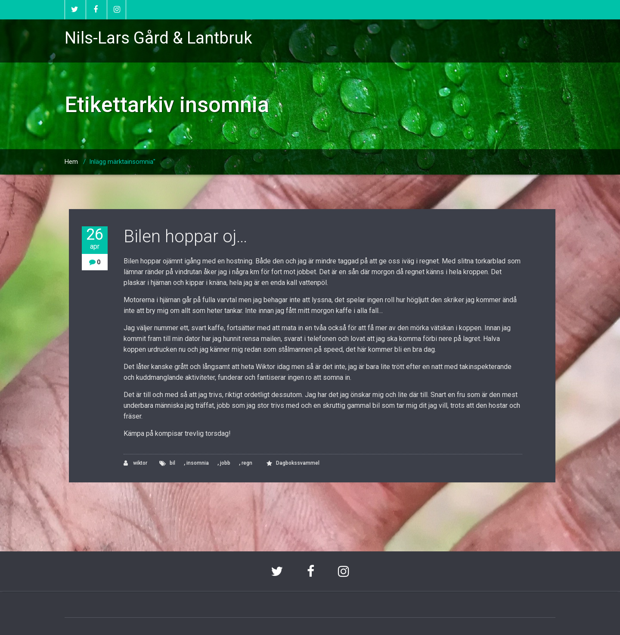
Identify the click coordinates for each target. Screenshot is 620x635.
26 (95, 238)
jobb (225, 463)
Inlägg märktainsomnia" (122, 162)
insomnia (197, 463)
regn (247, 463)
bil (172, 463)
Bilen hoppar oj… (185, 236)
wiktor (135, 463)
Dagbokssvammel (297, 463)
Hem (71, 162)
